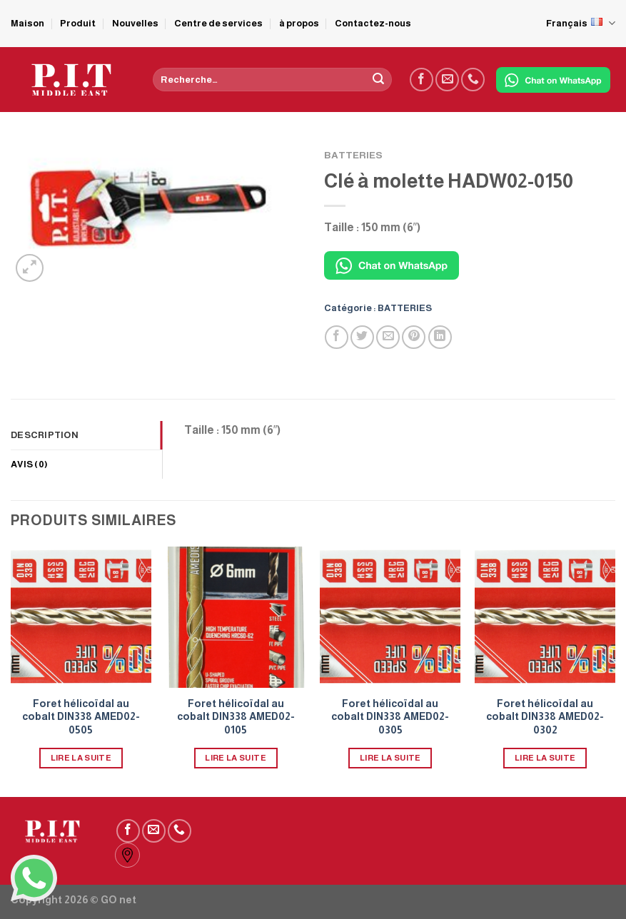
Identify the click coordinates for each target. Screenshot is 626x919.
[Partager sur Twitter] (362, 337)
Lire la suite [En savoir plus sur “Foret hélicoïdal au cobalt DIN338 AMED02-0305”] (390, 757)
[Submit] (378, 80)
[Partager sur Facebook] (336, 337)
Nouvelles (135, 23)
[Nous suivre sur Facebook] (421, 79)
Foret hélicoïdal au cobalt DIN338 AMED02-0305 (390, 717)
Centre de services (218, 23)
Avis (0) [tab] (29, 464)
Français (580, 23)
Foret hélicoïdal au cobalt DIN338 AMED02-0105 (236, 717)
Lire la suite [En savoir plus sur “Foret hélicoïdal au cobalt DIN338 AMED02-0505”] (81, 757)
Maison (27, 23)
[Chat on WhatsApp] (553, 80)
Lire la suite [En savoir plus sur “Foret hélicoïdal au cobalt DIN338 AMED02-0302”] (545, 757)
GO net (118, 899)
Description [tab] (45, 435)
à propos (299, 23)
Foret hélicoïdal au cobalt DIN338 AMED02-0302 (545, 717)
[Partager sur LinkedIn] (440, 337)
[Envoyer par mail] (388, 337)
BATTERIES (353, 155)
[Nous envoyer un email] (447, 79)
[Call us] (473, 79)
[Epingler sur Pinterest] (413, 337)
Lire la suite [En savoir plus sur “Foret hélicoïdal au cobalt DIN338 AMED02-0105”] (235, 757)
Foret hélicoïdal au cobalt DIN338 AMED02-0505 (81, 717)
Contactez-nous (373, 23)
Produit (78, 23)
